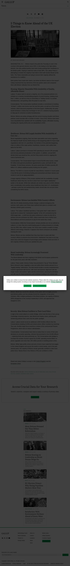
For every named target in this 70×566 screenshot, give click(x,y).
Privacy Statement (56, 281)
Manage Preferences (39, 285)
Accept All (27, 285)
